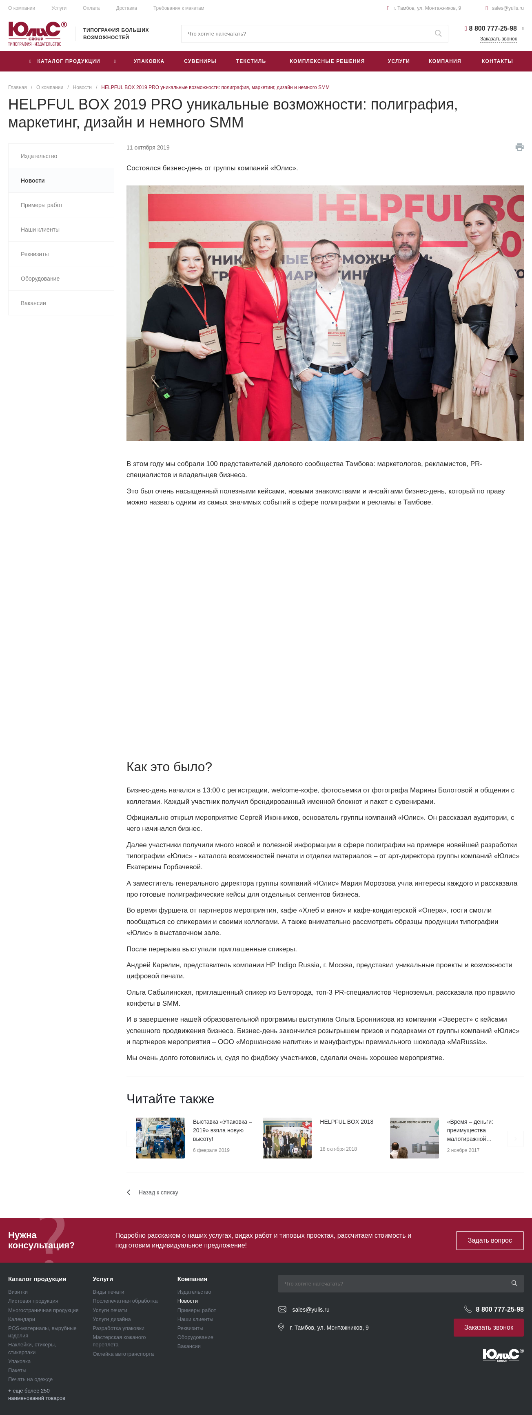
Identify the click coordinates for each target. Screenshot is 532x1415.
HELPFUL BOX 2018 (346, 1121)
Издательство (194, 1292)
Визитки (18, 1292)
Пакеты (17, 1370)
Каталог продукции (37, 1278)
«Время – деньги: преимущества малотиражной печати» (470, 1130)
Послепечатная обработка (125, 1301)
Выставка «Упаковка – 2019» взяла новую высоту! (222, 1130)
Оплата (91, 8)
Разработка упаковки (118, 1328)
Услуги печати (110, 1310)
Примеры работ (196, 1310)
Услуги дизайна (112, 1319)
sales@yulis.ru (508, 8)
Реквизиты (190, 1328)
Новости (187, 1301)
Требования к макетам (178, 8)
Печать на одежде (30, 1379)
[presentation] (134, 1139)
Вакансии (189, 1346)
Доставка (126, 8)
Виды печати (108, 1292)
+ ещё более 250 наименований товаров (36, 1394)
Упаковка (19, 1361)
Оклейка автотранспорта (123, 1354)
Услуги (58, 8)
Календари (21, 1319)
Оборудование (195, 1337)
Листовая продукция (33, 1301)
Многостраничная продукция (43, 1310)
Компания (192, 1278)
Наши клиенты (195, 1319)
